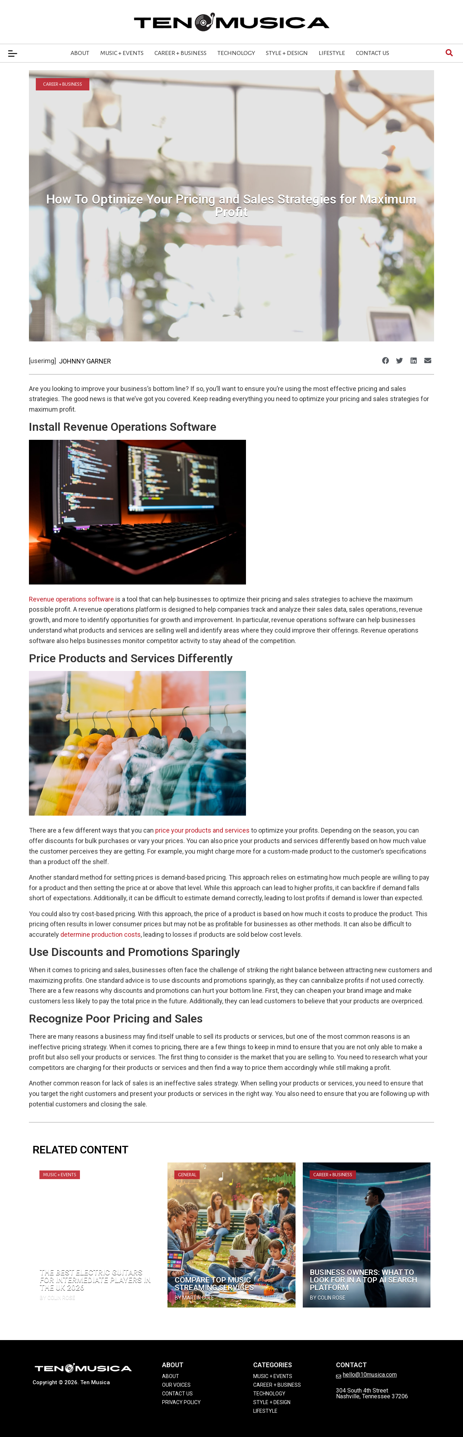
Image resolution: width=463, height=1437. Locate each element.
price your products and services (202, 830)
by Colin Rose (57, 1298)
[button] (385, 360)
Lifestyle (332, 53)
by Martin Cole (194, 1298)
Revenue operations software (71, 599)
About (80, 53)
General (187, 1174)
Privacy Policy (181, 1402)
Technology (236, 53)
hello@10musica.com (370, 1374)
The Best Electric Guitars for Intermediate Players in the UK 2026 (95, 1280)
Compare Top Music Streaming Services (214, 1284)
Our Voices (176, 1385)
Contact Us (372, 53)
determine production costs (100, 934)
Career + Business (180, 53)
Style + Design (287, 53)
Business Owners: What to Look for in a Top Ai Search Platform (363, 1280)
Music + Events (122, 53)
